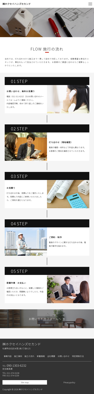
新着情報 (41, 356)
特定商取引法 (78, 356)
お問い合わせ (64, 356)
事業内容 (8, 356)
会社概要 (51, 356)
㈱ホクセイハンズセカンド (21, 344)
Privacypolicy (69, 382)
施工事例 (18, 356)
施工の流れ (29, 356)
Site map (25, 382)
